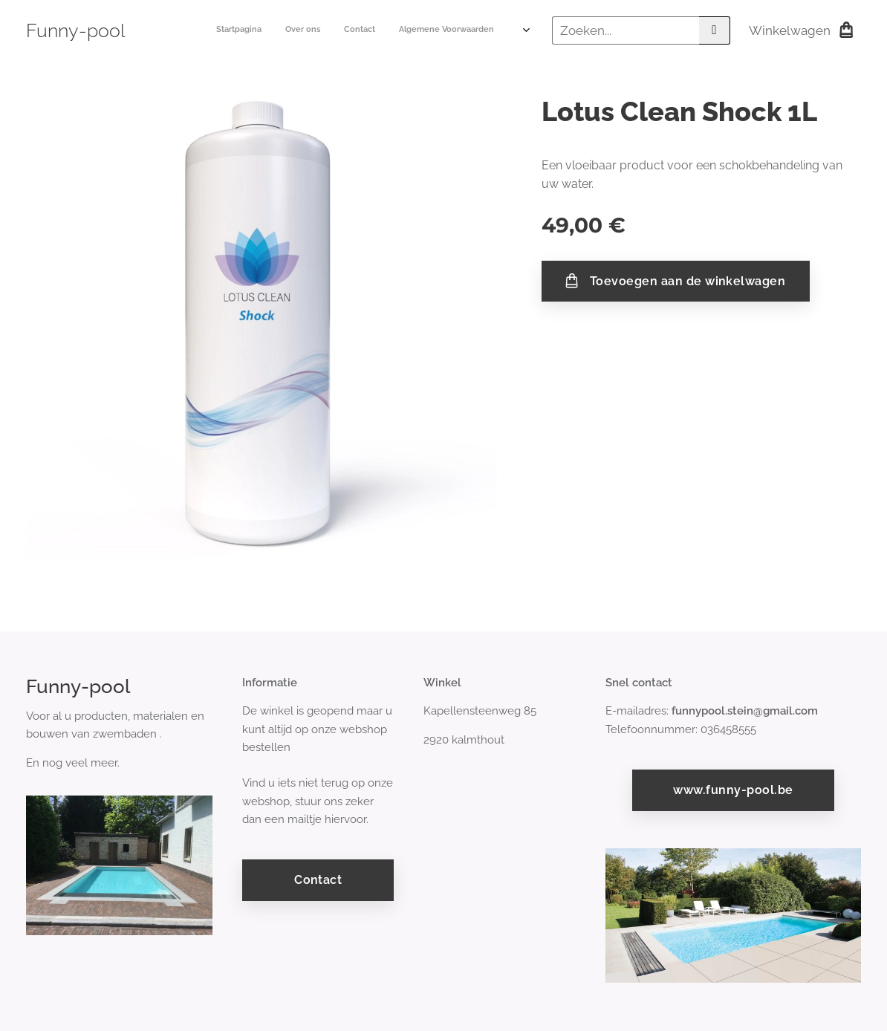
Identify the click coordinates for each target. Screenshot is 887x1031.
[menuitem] (410, 30)
